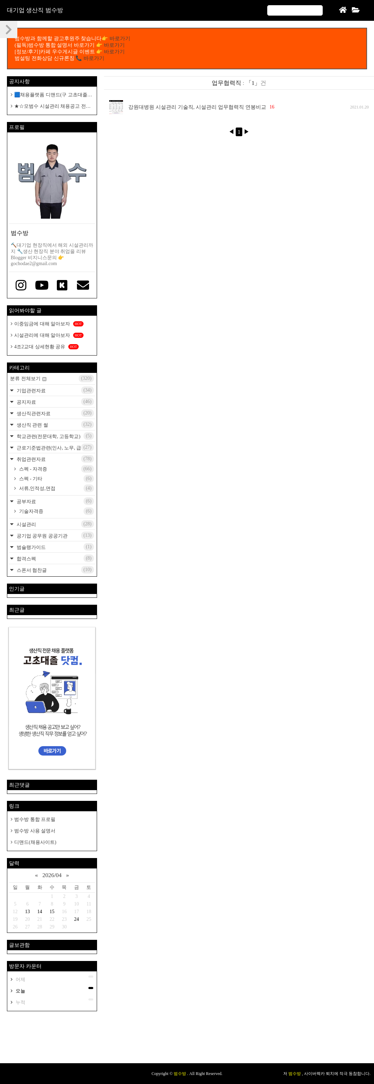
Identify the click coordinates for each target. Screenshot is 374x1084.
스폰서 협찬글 (54, 570)
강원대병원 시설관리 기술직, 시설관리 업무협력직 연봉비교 (197, 107)
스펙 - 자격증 (56, 469)
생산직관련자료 (54, 413)
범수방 (180, 1073)
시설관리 (54, 524)
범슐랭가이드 (54, 547)
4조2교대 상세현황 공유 (46, 346)
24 (76, 919)
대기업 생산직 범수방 (35, 10)
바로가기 (120, 38)
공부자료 (54, 501)
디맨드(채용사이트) (35, 842)
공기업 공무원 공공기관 (54, 535)
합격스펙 (54, 558)
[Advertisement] (187, 1040)
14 (39, 911)
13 (27, 911)
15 (52, 911)
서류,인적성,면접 (56, 488)
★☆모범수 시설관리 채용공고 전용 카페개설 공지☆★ (51, 107)
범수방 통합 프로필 (34, 819)
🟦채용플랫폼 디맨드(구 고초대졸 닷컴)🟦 (49, 95)
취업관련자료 (54, 459)
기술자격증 (56, 511)
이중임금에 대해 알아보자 (49, 323)
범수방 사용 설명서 (34, 830)
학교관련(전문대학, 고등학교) (54, 436)
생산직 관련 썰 (54, 424)
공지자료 (54, 401)
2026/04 (52, 875)
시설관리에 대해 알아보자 (49, 335)
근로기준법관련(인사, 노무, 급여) (54, 447)
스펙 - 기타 (56, 478)
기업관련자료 (54, 390)
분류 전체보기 (52, 378)
